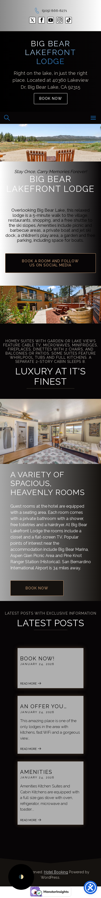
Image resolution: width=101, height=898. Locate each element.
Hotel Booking (56, 872)
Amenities (36, 772)
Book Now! (37, 658)
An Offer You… (43, 706)
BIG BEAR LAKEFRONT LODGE (50, 52)
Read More (31, 683)
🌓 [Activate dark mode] (21, 876)
